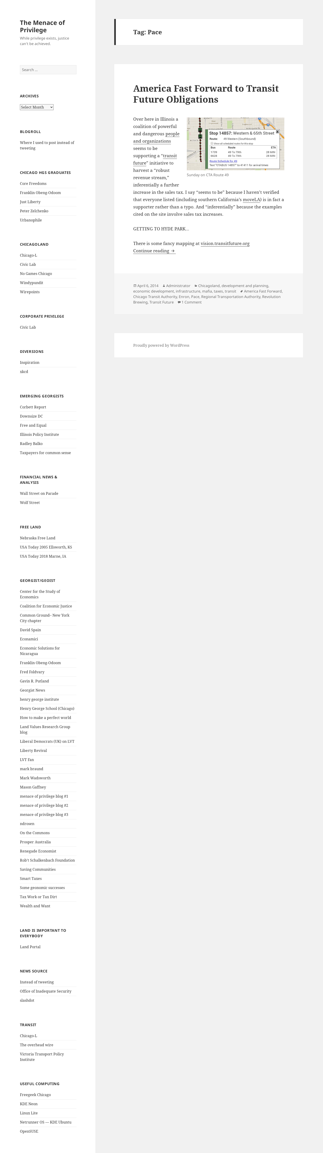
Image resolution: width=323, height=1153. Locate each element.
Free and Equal (33, 425)
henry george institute (39, 699)
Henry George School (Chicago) (47, 708)
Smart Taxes (31, 878)
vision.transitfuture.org (225, 243)
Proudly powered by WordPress (161, 345)
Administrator (178, 285)
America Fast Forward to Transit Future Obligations (206, 93)
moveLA (251, 199)
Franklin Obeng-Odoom (40, 192)
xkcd (24, 371)
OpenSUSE (29, 1131)
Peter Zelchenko (34, 210)
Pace (195, 296)
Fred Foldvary (32, 671)
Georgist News (32, 690)
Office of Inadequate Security (45, 991)
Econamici (29, 639)
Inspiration (29, 362)
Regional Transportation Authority (230, 296)
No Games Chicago (36, 273)
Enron (184, 296)
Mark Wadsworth (35, 777)
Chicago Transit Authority (155, 296)
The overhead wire (36, 1044)
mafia (207, 291)
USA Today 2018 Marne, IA (43, 556)
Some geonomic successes (42, 887)
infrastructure (188, 291)
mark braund (31, 768)
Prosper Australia (35, 841)
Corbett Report (33, 407)
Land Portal (30, 946)
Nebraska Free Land (37, 538)
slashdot (27, 1000)
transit (230, 291)
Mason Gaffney (33, 787)
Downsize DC (31, 416)
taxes (218, 291)
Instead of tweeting (37, 982)
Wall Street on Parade (39, 493)
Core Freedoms (33, 183)
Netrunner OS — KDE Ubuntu (45, 1122)
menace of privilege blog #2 (44, 805)
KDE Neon (29, 1103)
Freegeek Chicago (35, 1094)
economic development (153, 291)
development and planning (245, 285)
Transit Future (161, 302)
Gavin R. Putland (34, 681)
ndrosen (27, 823)
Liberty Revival (33, 750)
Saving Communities (38, 869)
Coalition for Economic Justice (46, 606)
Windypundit (31, 282)
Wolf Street (30, 502)
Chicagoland (209, 285)
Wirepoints (30, 291)
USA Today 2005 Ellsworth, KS (46, 547)
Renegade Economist (38, 851)
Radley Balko (31, 443)
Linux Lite (29, 1113)
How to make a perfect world (45, 717)
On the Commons (35, 832)
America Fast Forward (263, 291)
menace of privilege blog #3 (44, 814)
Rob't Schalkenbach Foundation (47, 860)
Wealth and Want (35, 905)
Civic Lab (28, 264)
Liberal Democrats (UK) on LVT (47, 741)
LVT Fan (27, 759)
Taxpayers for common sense (45, 452)
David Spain (30, 629)
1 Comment (192, 302)
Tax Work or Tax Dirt (38, 896)
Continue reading (154, 251)
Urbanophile (31, 220)
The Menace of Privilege (42, 26)
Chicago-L (28, 255)
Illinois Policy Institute (39, 434)
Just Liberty (30, 201)
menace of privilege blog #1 (44, 796)
